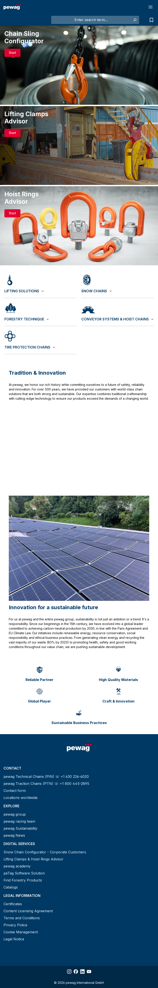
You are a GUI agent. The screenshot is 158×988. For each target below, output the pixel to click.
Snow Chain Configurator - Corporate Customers (45, 852)
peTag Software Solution (24, 873)
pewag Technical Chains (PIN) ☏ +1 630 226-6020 (46, 776)
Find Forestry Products (23, 880)
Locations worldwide (21, 797)
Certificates (13, 904)
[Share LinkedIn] (82, 971)
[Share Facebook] (76, 971)
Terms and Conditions (22, 918)
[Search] (134, 20)
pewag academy (17, 866)
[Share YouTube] (89, 971)
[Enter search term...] (91, 20)
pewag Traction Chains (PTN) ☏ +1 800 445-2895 (46, 783)
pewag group (15, 814)
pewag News (14, 835)
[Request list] (150, 20)
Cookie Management (21, 932)
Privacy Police (15, 925)
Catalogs (11, 887)
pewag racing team (19, 821)
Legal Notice (14, 939)
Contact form (15, 790)
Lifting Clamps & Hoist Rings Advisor (34, 859)
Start (12, 52)
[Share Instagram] (69, 971)
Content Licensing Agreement (28, 911)
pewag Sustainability (20, 828)
